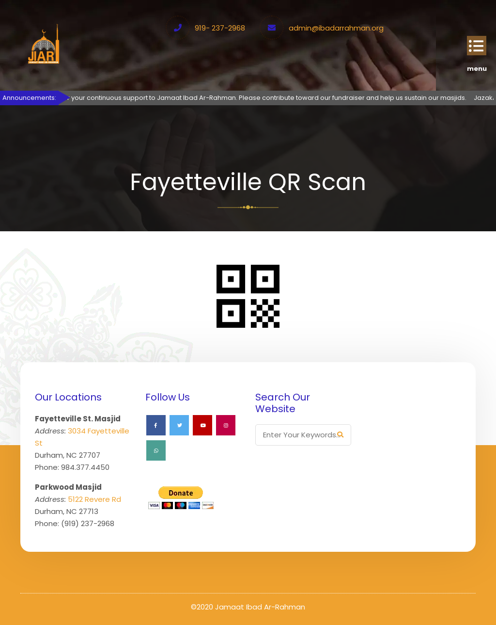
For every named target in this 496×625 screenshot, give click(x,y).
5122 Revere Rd (94, 499)
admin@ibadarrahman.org (336, 28)
